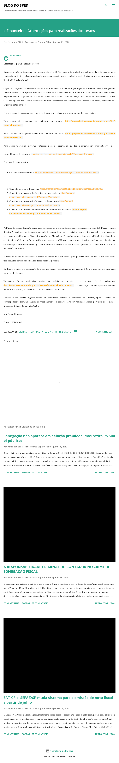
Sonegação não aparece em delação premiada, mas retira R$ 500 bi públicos (59, 438)
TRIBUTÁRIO (65, 331)
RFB (56, 331)
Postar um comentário (35, 472)
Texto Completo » (105, 472)
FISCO (31, 331)
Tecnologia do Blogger (59, 751)
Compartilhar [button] (104, 331)
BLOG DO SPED (16, 5)
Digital (23, 331)
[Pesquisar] (106, 5)
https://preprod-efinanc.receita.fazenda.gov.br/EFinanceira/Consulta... (66, 172)
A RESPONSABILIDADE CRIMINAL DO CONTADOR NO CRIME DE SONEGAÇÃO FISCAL (57, 569)
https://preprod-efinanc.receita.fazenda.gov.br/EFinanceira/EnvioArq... (62, 154)
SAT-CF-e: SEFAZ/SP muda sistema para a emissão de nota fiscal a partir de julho (58, 700)
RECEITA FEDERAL (44, 331)
